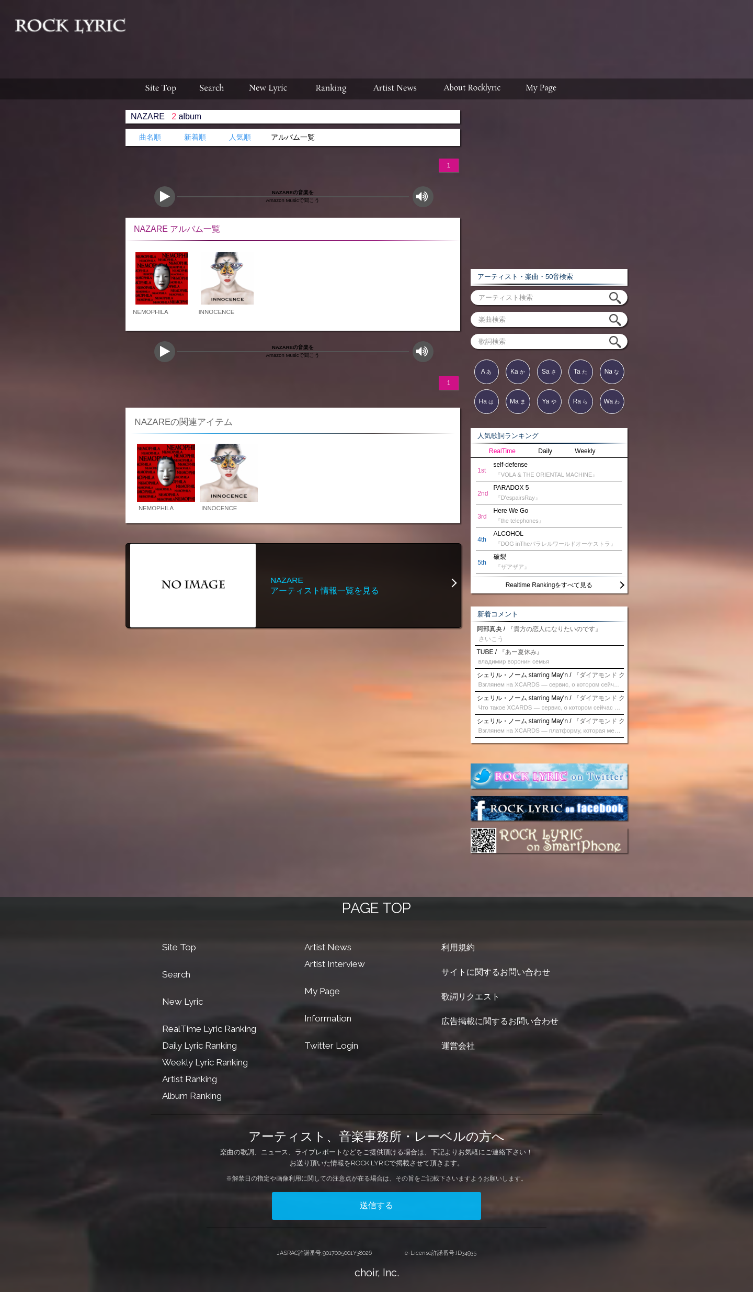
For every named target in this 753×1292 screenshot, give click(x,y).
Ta (580, 371)
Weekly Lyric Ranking (205, 1062)
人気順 (240, 137)
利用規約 (458, 947)
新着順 (195, 137)
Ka (517, 371)
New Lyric (182, 1001)
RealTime (502, 451)
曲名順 (150, 137)
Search (176, 974)
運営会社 (458, 1046)
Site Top (179, 947)
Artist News (327, 947)
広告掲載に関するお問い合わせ (499, 1021)
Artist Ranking (189, 1079)
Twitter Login (331, 1045)
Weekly (585, 451)
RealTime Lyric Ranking (209, 1029)
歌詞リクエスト (470, 997)
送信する (376, 1205)
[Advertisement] (443, 34)
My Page (322, 991)
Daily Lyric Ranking (199, 1045)
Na (612, 371)
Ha (486, 401)
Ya (549, 401)
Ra (580, 401)
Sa (549, 371)
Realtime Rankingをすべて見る (549, 585)
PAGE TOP (376, 908)
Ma (518, 401)
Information (327, 1018)
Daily (545, 451)
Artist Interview (334, 964)
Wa (612, 401)
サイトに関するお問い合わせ (495, 972)
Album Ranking (192, 1096)
